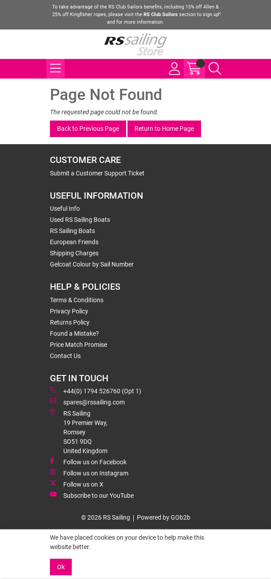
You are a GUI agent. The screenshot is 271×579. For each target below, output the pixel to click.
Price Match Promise (78, 344)
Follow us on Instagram (89, 473)
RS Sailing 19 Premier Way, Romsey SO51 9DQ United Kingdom (78, 431)
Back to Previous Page (88, 128)
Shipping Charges (74, 253)
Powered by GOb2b (163, 517)
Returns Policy (70, 322)
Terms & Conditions (76, 300)
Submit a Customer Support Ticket (97, 173)
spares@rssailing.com (87, 402)
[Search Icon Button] (215, 69)
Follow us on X (76, 484)
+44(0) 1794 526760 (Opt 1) (95, 391)
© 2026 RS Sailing (105, 517)
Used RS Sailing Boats (80, 219)
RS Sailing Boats (72, 230)
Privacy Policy (69, 311)
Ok (61, 567)
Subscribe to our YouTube (92, 495)
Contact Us (65, 355)
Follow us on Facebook (88, 462)
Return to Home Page (164, 128)
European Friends (74, 242)
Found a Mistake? (74, 333)
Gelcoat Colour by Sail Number (92, 264)
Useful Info (65, 208)
